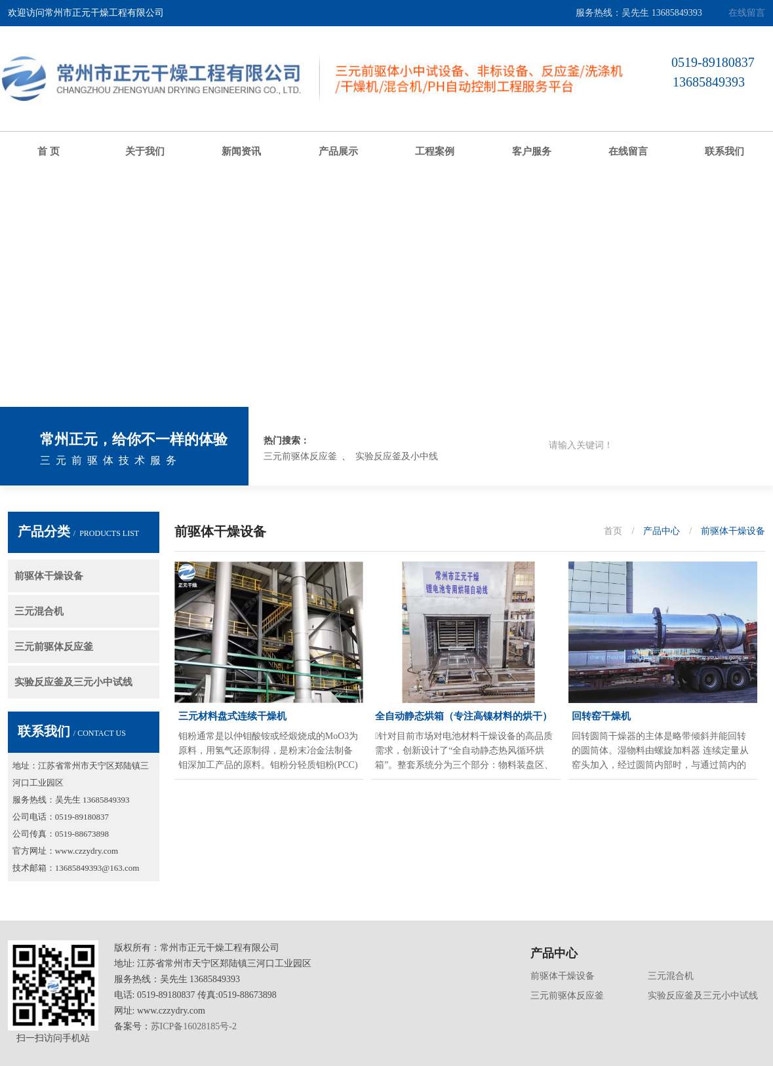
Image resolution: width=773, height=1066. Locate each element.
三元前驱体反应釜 (300, 456)
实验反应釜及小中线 (396, 456)
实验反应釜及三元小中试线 (73, 682)
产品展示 (338, 151)
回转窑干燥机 (601, 716)
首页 (613, 531)
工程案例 (434, 151)
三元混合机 (39, 611)
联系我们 (724, 151)
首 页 (48, 151)
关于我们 (145, 151)
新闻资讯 (241, 151)
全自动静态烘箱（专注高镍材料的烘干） (463, 716)
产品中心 (661, 531)
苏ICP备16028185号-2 (194, 1026)
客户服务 (531, 151)
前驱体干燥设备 (48, 576)
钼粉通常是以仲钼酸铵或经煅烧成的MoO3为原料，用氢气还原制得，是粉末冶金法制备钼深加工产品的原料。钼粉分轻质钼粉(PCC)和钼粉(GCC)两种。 (268, 751)
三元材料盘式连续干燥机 (232, 716)
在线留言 (746, 13)
